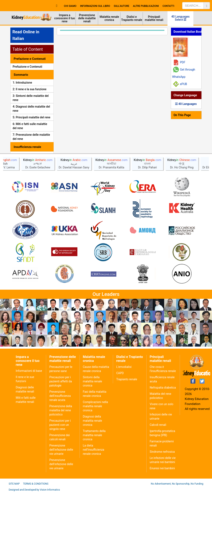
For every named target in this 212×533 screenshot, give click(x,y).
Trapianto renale (126, 419)
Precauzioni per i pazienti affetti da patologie (60, 421)
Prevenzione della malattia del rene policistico (60, 450)
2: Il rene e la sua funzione (29, 89)
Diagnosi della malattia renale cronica (92, 461)
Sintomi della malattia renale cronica (92, 421)
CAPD (120, 413)
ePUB (183, 84)
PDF (182, 62)
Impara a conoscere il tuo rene (64, 18)
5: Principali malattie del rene (31, 117)
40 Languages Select (180, 18)
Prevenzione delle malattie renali (87, 18)
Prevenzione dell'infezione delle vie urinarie (61, 490)
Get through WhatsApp (183, 73)
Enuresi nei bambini (162, 508)
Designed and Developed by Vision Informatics (34, 529)
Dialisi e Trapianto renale (131, 18)
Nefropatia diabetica (163, 427)
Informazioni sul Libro (95, 6)
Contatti (168, 6)
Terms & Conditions (35, 523)
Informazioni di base (29, 411)
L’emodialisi (123, 407)
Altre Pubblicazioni (146, 6)
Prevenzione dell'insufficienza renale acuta (60, 436)
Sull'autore (121, 6)
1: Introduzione (22, 82)
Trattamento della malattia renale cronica (94, 475)
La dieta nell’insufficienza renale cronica (93, 490)
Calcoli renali (158, 465)
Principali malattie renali (154, 18)
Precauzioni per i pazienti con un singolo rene (60, 465)
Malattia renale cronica (109, 18)
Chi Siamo (70, 6)
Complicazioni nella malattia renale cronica (95, 446)
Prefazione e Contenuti (27, 66)
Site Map (14, 523)
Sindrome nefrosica (162, 491)
